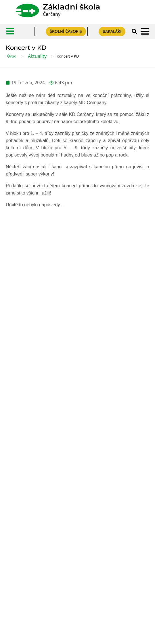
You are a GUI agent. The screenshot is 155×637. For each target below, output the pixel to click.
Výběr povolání (21, 485)
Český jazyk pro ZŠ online (32, 518)
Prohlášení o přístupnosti (32, 406)
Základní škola (71, 7)
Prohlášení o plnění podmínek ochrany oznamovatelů (61, 446)
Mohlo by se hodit (73, 326)
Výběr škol (17, 474)
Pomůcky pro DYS (24, 507)
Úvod (11, 56)
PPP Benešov (20, 496)
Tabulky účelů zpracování (32, 395)
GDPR (12, 384)
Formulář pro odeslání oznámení (39, 435)
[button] (134, 31)
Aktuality (37, 56)
